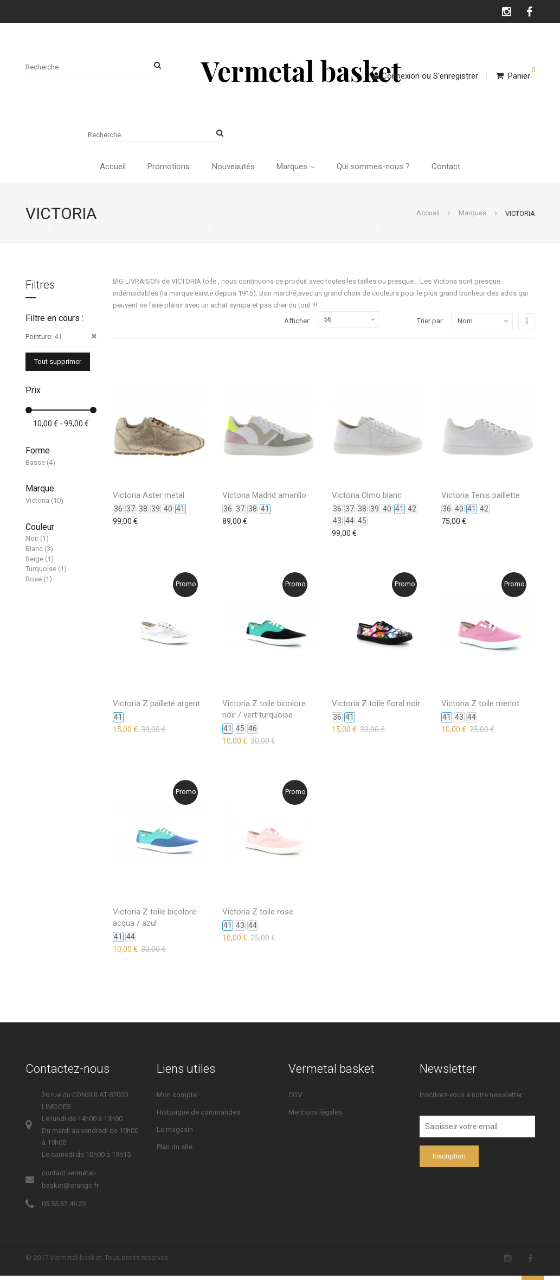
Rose (33, 583)
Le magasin (175, 1134)
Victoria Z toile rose (257, 916)
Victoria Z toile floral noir (376, 708)
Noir (31, 543)
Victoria (37, 505)
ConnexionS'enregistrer (425, 76)
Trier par (429, 325)
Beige (34, 563)
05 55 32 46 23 (64, 1208)
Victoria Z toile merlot (480, 708)
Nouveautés (231, 169)
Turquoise (40, 573)
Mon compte (177, 1099)
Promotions (164, 169)
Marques (297, 169)
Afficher (296, 325)
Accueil (105, 169)
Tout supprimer (57, 366)
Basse (35, 467)
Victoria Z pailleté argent (156, 708)
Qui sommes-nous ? (377, 169)
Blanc (34, 553)
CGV (295, 1099)
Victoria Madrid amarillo (264, 499)
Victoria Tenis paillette (480, 499)
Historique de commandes (198, 1116)
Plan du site (174, 1152)
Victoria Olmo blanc (367, 499)
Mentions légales (315, 1116)
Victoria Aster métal (148, 499)
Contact (453, 169)
